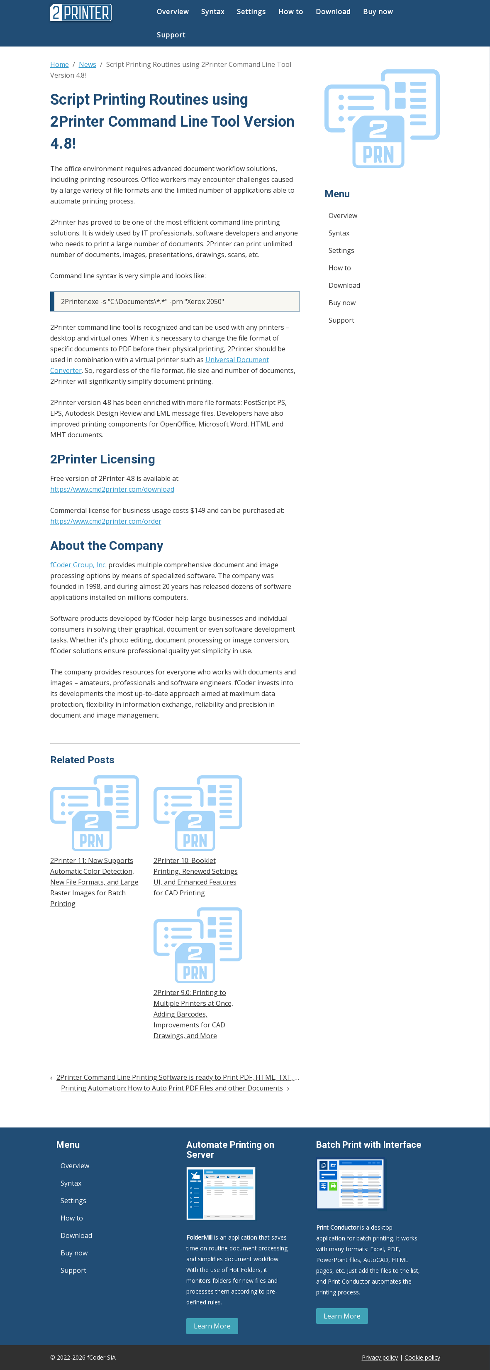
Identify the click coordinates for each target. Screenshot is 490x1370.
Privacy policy (380, 1357)
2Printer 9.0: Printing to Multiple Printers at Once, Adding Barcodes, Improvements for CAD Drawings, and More (193, 1014)
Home (59, 64)
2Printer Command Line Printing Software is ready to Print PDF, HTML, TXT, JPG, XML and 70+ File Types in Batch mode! (242, 1077)
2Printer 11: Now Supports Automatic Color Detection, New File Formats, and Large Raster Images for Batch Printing (94, 882)
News (87, 64)
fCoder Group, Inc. (78, 564)
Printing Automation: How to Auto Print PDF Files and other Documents (172, 1088)
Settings (251, 11)
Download (333, 11)
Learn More (212, 1326)
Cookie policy (422, 1357)
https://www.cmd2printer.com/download (112, 489)
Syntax (212, 11)
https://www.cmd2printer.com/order (105, 521)
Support (171, 34)
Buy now (378, 11)
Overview (173, 11)
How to (290, 11)
